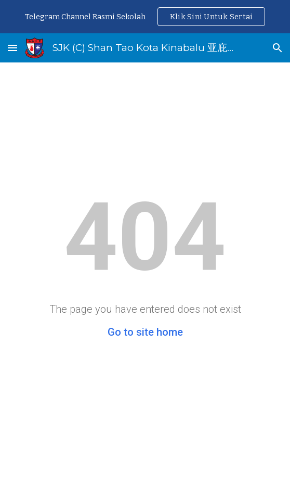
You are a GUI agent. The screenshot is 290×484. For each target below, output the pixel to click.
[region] (145, 16)
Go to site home (145, 332)
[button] (12, 47)
